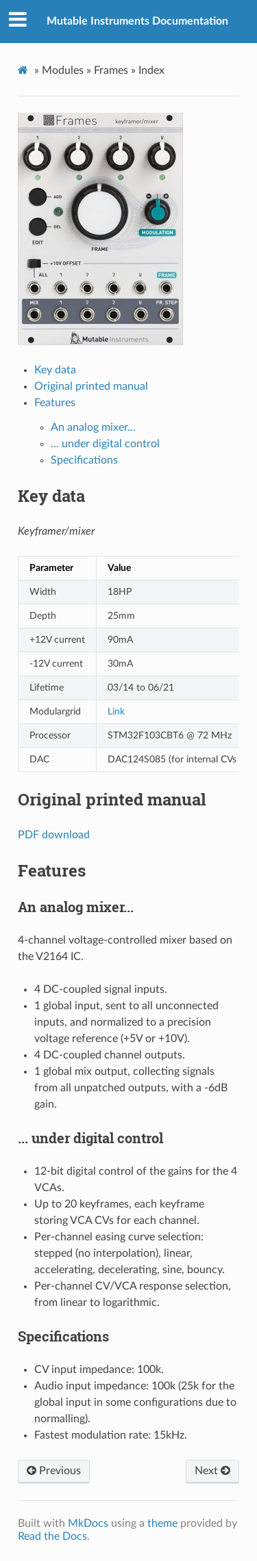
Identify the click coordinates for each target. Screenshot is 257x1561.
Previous (54, 1470)
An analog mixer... (93, 427)
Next (212, 1470)
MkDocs (88, 1523)
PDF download (54, 834)
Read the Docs (52, 1536)
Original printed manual (91, 386)
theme (162, 1523)
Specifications (84, 460)
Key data (55, 369)
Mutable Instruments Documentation (137, 21)
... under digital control (105, 443)
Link (116, 711)
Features (54, 402)
